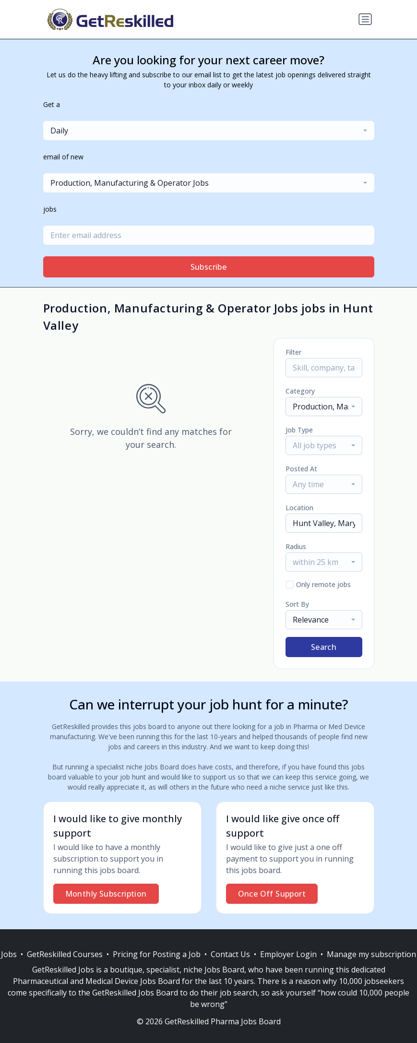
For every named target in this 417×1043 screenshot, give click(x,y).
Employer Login (288, 954)
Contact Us (230, 954)
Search (323, 647)
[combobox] (208, 130)
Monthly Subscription (106, 893)
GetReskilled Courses (65, 954)
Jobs (9, 954)
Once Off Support (272, 893)
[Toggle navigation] (365, 19)
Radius (296, 546)
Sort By (297, 604)
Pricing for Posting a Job (157, 954)
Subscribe (209, 267)
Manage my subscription (371, 954)
